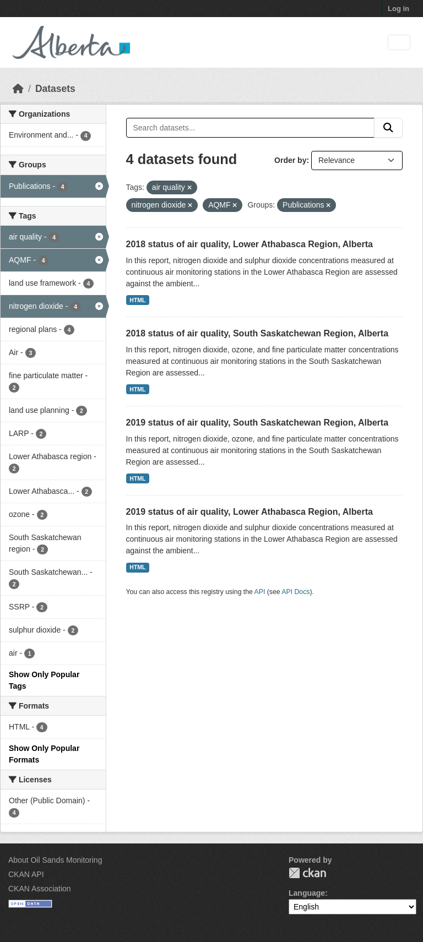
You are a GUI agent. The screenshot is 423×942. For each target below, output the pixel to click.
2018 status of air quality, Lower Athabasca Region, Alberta (249, 244)
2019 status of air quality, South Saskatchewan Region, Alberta (257, 422)
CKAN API (26, 874)
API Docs (295, 592)
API (259, 592)
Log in (398, 8)
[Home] (18, 88)
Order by (290, 160)
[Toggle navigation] (399, 43)
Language (307, 893)
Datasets (55, 88)
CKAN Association (39, 888)
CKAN (307, 873)
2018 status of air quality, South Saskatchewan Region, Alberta (257, 333)
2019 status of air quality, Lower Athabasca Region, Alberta (249, 511)
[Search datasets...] (250, 128)
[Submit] (388, 128)
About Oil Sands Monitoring (55, 860)
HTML (137, 300)
